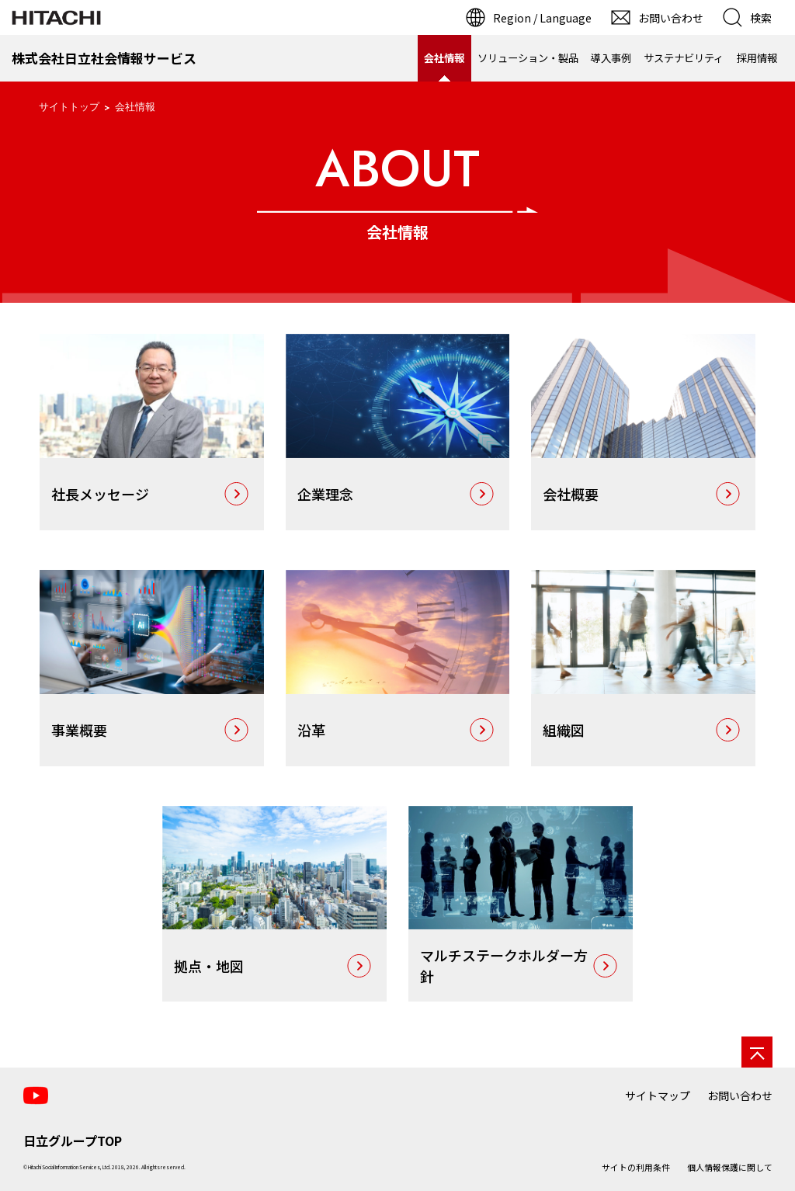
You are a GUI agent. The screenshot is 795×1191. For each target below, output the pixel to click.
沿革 (311, 730)
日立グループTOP (72, 1140)
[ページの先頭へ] (756, 1052)
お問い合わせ (739, 1095)
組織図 (564, 730)
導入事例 (611, 57)
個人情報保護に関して (729, 1167)
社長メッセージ (100, 494)
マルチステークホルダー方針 (504, 965)
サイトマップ (657, 1095)
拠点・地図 (209, 966)
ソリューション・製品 (527, 57)
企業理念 (325, 494)
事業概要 (79, 730)
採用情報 (757, 57)
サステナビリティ (684, 57)
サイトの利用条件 (636, 1167)
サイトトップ (69, 107)
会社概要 (571, 494)
